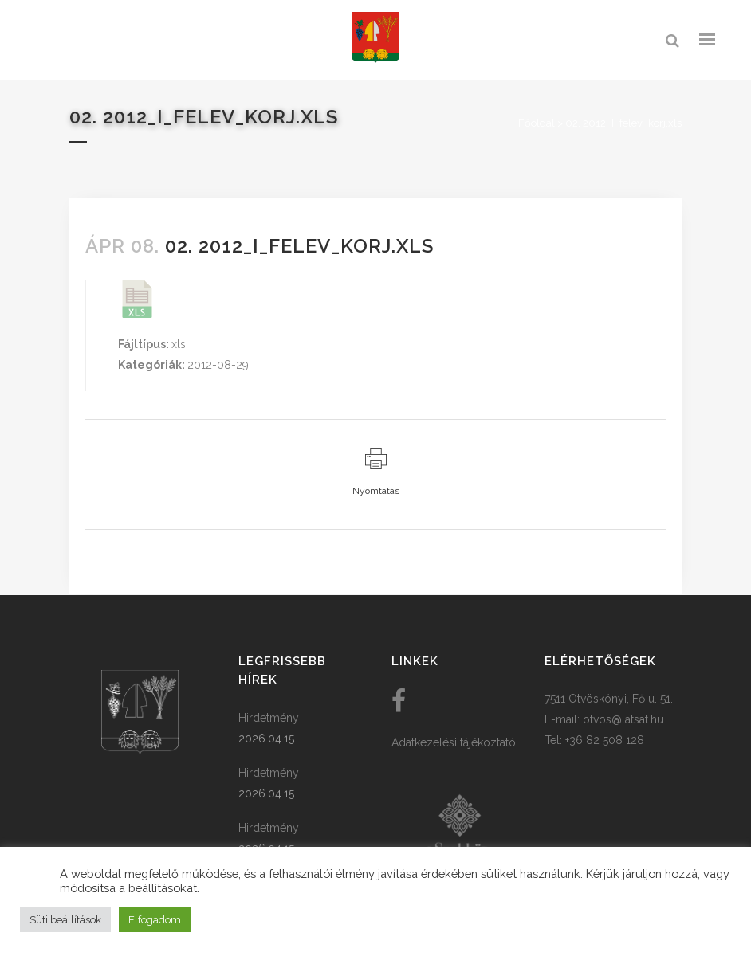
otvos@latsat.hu (623, 719)
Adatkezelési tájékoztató (453, 742)
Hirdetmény (268, 717)
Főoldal (536, 123)
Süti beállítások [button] (65, 920)
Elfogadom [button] (154, 920)
